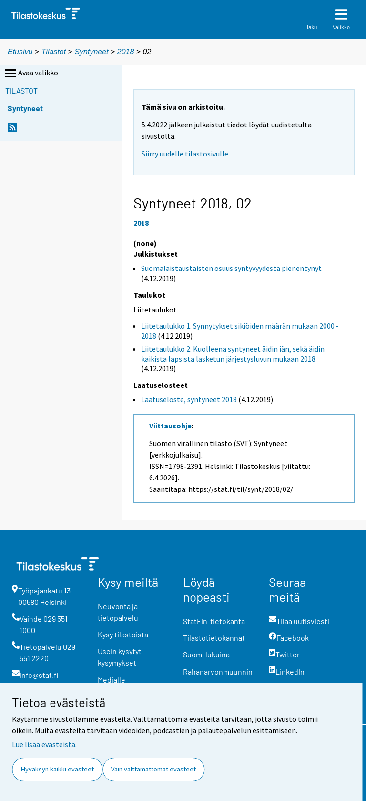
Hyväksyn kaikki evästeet (57, 769)
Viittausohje (170, 425)
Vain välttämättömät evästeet (153, 769)
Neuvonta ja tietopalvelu (118, 612)
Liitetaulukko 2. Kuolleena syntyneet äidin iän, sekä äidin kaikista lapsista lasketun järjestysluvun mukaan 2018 (233, 354)
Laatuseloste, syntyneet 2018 (189, 399)
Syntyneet (91, 52)
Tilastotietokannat (214, 637)
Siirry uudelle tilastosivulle (185, 153)
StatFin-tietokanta (214, 620)
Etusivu (20, 52)
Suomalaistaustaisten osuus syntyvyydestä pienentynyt (231, 268)
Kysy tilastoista (123, 634)
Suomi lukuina (206, 654)
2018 (125, 52)
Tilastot (53, 52)
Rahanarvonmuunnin (218, 671)
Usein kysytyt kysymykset (120, 656)
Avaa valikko (30, 73)
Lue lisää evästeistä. (44, 744)
